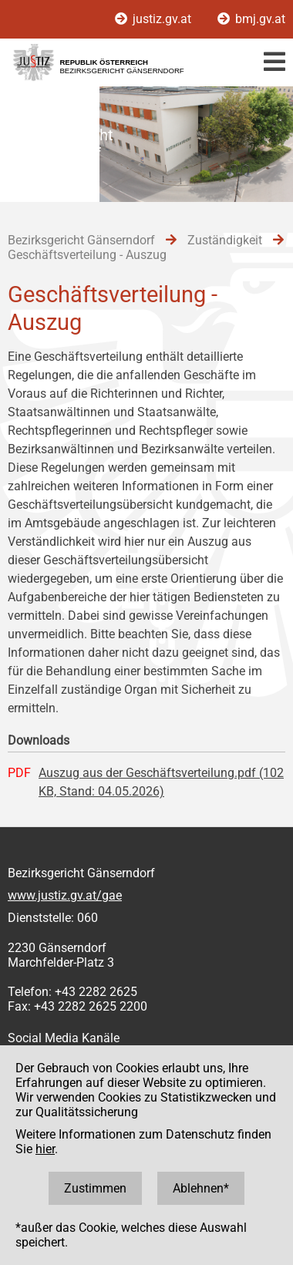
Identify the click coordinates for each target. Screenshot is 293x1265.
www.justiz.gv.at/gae (65, 895)
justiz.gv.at (154, 19)
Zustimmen (95, 1188)
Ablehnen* (201, 1188)
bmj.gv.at (251, 19)
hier (45, 1149)
